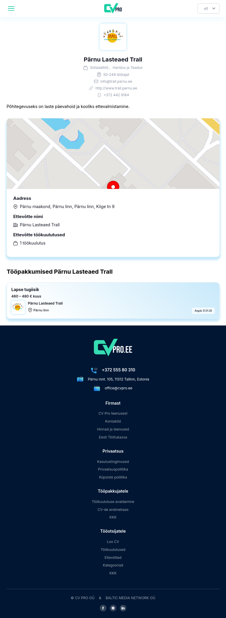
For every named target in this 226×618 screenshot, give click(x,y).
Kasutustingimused (113, 461)
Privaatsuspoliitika (113, 469)
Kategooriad (113, 565)
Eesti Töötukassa (113, 437)
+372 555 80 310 (118, 369)
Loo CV (113, 541)
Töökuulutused (113, 549)
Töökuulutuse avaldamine (113, 501)
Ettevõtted (113, 557)
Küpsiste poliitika (113, 477)
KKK (113, 517)
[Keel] (208, 8)
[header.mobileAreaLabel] (11, 8)
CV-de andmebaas (113, 509)
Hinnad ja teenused (113, 429)
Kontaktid (113, 421)
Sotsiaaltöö (99, 67)
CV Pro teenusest (113, 413)
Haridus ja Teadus (128, 67)
